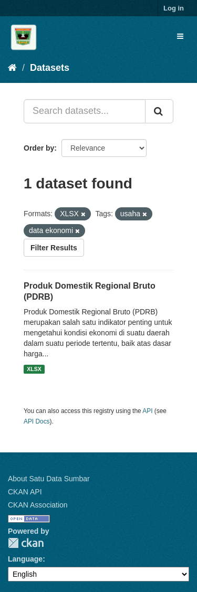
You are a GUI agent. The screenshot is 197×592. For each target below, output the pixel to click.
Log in (173, 8)
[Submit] (159, 111)
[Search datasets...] (85, 111)
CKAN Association (38, 505)
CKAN (26, 542)
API (147, 411)
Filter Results (53, 248)
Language (25, 559)
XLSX (34, 369)
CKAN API (25, 492)
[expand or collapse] (180, 36)
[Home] (12, 67)
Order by (39, 148)
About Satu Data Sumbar (49, 478)
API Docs (37, 421)
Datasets (49, 67)
